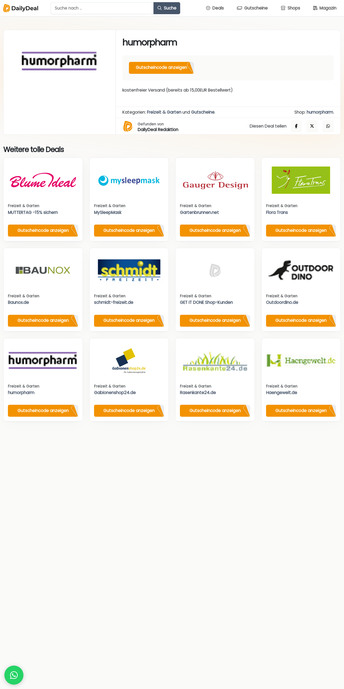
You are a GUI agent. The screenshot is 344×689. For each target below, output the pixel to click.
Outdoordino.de (282, 302)
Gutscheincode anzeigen (161, 67)
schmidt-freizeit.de (113, 302)
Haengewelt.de (281, 392)
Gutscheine (203, 112)
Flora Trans (277, 212)
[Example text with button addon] (102, 8)
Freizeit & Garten (164, 112)
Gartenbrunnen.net (199, 212)
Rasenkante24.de (198, 392)
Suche (167, 8)
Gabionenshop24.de (115, 392)
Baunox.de (18, 302)
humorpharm (320, 112)
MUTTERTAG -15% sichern (33, 212)
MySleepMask (107, 212)
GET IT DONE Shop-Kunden (206, 302)
